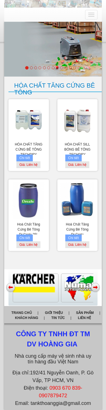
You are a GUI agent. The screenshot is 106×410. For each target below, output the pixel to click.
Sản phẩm (85, 313)
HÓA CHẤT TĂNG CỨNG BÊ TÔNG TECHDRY (28, 149)
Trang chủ (21, 313)
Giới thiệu (54, 313)
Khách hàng (26, 318)
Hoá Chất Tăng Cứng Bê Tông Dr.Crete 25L (28, 229)
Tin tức (58, 318)
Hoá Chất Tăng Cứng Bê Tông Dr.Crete (77, 229)
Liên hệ (84, 318)
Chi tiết (24, 158)
